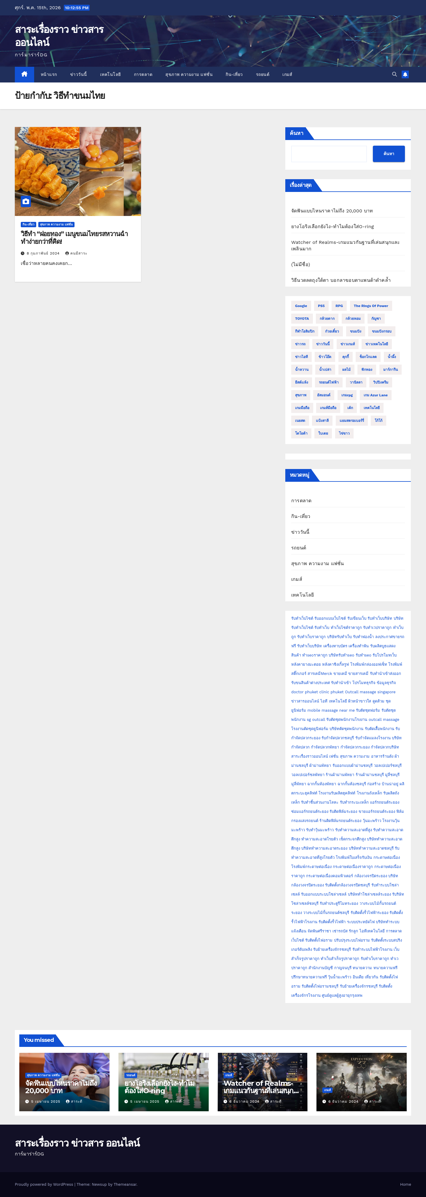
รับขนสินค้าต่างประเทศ (310, 683)
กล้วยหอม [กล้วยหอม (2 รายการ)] (353, 319)
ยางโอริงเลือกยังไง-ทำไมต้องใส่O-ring (332, 226)
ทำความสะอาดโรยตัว (319, 839)
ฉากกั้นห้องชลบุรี (352, 784)
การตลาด (143, 74)
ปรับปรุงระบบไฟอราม (352, 940)
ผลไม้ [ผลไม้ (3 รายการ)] (346, 370)
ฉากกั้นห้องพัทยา (321, 784)
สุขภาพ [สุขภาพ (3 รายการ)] (300, 395)
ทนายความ (362, 968)
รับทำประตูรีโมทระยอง (339, 903)
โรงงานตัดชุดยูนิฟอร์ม (309, 729)
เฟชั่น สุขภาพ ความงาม (349, 756)
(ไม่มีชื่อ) (300, 264)
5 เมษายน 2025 (46, 1101)
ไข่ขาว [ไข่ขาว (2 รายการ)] (344, 433)
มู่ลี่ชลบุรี (392, 774)
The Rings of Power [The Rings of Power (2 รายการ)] (371, 306)
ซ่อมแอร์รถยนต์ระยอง (309, 811)
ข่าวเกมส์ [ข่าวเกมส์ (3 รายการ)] (348, 344)
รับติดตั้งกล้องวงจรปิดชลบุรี (347, 885)
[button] (394, 74)
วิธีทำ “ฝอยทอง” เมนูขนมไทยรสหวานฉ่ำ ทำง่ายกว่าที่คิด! (74, 238)
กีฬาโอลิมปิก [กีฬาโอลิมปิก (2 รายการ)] (304, 331)
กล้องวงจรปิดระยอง (370, 876)
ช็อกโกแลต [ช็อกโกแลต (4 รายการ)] (368, 357)
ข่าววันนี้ (78, 74)
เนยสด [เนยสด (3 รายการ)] (300, 421)
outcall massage (384, 719)
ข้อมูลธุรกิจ (386, 683)
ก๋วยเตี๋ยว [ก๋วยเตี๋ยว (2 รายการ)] (332, 331)
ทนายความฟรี (385, 968)
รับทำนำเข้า (341, 683)
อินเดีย (359, 977)
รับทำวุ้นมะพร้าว (320, 830)
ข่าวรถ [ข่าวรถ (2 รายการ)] (300, 344)
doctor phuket (304, 692)
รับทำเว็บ (321, 627)
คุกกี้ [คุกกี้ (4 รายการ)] (345, 357)
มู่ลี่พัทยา (298, 784)
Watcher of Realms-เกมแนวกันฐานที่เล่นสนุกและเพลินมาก (258, 1090)
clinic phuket (331, 692)
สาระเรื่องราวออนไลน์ (309, 756)
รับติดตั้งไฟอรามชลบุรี (321, 986)
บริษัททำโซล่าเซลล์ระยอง (369, 894)
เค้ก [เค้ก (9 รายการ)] (350, 408)
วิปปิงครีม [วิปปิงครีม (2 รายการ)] (380, 382)
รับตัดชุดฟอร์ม (368, 710)
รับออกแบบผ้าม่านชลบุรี (352, 765)
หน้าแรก (49, 74)
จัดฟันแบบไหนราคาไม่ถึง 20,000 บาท (332, 211)
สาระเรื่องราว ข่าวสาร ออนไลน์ (77, 1143)
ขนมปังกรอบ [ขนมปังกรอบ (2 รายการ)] (382, 331)
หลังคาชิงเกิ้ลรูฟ (335, 664)
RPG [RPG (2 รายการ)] (339, 306)
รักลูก (353, 931)
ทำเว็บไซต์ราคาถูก (346, 627)
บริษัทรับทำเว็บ (339, 637)
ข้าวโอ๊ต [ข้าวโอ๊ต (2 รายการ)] (325, 357)
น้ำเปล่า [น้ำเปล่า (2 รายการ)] (325, 370)
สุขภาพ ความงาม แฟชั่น (189, 74)
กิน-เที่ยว (234, 74)
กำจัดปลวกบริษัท (385, 747)
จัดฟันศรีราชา (319, 931)
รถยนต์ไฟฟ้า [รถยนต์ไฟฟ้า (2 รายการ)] (329, 382)
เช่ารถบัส (340, 931)
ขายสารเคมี (358, 673)
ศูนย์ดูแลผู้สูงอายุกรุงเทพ (342, 995)
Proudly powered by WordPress (45, 1184)
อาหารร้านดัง (382, 756)
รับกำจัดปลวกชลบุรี (338, 738)
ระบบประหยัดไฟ (361, 922)
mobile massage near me (331, 710)
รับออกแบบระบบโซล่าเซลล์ (323, 894)
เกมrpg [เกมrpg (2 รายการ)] (347, 395)
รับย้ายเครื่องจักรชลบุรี (332, 949)
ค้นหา (296, 133)
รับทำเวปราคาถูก (377, 627)
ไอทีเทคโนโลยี (372, 931)
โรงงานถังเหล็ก (369, 793)
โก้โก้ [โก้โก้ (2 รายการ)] (378, 421)
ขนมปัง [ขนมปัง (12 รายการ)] (355, 331)
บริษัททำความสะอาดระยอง (324, 848)
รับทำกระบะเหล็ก (354, 802)
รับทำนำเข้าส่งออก (385, 673)
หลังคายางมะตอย (306, 664)
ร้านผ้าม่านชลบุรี (370, 774)
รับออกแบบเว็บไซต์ (330, 618)
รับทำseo (363, 655)
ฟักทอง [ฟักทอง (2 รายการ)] (366, 370)
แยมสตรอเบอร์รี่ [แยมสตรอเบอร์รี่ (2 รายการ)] (352, 421)
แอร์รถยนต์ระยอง (384, 802)
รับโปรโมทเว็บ (385, 655)
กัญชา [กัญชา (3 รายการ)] (376, 319)
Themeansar (125, 1184)
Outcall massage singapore (370, 692)
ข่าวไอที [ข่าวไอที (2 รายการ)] (301, 357)
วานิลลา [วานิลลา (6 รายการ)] (356, 382)
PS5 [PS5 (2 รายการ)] (321, 306)
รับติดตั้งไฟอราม (318, 940)
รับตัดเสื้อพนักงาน (379, 729)
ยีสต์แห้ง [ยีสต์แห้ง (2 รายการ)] (301, 382)
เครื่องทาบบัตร (335, 646)
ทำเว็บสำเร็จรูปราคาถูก (340, 958)
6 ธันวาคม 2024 (245, 1101)
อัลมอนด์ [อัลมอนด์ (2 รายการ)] (323, 395)
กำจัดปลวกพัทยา (325, 747)
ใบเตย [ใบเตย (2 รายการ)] (323, 433)
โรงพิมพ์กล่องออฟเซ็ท (368, 664)
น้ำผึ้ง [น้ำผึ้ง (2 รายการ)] (392, 357)
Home (405, 1184)
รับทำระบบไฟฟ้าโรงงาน (372, 949)
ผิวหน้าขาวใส (359, 701)
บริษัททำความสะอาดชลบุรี (371, 848)
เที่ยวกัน (372, 977)
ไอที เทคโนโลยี (333, 701)
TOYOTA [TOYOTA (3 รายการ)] (302, 319)
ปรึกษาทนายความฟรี (309, 977)
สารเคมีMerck (320, 673)
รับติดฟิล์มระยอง (343, 811)
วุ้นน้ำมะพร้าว (340, 977)
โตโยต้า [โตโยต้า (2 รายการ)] (301, 433)
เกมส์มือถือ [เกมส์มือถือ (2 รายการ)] (328, 408)
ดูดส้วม (378, 701)
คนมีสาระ (76, 253)
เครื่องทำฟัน (359, 646)
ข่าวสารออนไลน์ (305, 701)
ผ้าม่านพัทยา (320, 765)
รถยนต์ (263, 74)
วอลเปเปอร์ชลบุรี (388, 765)
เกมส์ (287, 74)
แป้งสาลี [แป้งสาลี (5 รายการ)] (322, 421)
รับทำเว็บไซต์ (302, 618)
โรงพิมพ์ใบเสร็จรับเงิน (354, 857)
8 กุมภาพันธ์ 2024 (44, 253)
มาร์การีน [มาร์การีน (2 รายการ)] (390, 370)
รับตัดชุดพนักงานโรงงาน (346, 719)
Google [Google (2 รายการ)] (301, 306)
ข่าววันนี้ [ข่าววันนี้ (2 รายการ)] (323, 344)
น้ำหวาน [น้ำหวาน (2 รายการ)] (301, 370)
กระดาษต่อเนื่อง (386, 857)
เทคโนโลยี (110, 74)
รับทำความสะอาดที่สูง (353, 830)
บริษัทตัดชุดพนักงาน (346, 729)
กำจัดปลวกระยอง (355, 747)
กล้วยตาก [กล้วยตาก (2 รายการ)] (327, 319)
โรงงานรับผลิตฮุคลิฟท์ (337, 793)
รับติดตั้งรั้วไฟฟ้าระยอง (369, 912)
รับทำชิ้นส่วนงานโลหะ (319, 802)
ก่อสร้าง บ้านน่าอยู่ (382, 784)
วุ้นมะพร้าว (372, 820)
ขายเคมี (340, 673)
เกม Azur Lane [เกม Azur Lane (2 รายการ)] (376, 395)
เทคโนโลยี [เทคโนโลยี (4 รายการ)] (372, 408)
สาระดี (74, 1101)
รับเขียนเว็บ (356, 618)
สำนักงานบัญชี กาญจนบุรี (329, 968)
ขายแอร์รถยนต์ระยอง (377, 811)
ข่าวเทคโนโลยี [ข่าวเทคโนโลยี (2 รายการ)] (376, 344)
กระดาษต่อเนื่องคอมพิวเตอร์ (329, 876)
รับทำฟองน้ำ (363, 637)
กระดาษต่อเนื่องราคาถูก (353, 866)
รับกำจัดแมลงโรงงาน (373, 738)
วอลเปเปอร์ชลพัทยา (307, 774)
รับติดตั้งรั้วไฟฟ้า (332, 922)
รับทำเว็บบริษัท (380, 618)
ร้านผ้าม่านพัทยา (340, 774)
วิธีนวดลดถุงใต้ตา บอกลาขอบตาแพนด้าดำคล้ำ (341, 280)
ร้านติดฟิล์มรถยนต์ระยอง (340, 820)
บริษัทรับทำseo (341, 655)
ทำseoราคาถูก (314, 655)
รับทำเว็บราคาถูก (311, 637)
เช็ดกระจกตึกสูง (352, 839)
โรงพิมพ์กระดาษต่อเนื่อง (311, 866)
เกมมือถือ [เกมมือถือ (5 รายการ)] (302, 408)
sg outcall (316, 719)
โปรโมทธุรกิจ (364, 683)
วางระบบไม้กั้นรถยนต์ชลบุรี (326, 912)
